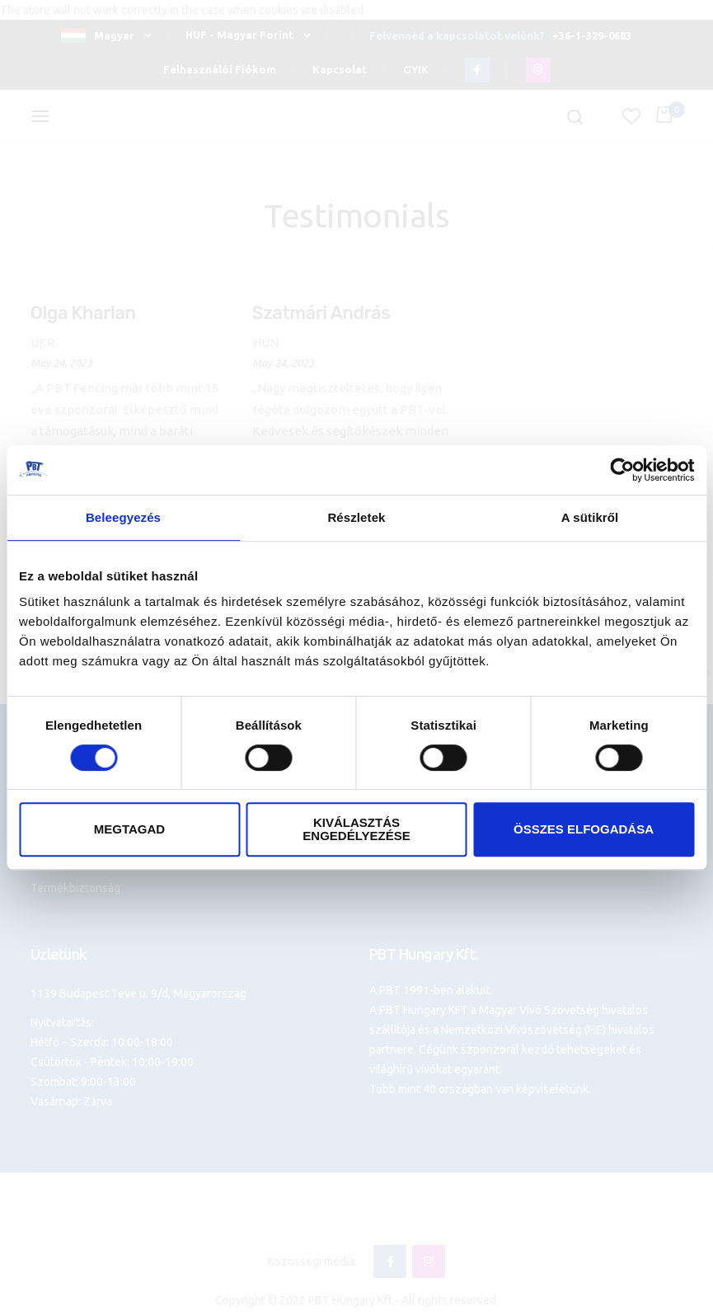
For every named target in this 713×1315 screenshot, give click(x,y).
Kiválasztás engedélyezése (356, 829)
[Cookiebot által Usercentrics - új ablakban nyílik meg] (622, 470)
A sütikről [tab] (590, 517)
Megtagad (129, 829)
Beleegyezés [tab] (123, 517)
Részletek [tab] (356, 517)
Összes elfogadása (584, 829)
